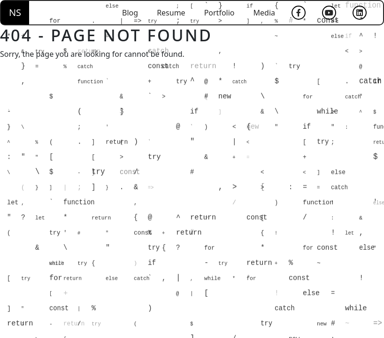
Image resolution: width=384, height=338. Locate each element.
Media (264, 13)
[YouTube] (329, 13)
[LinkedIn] (360, 13)
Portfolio (219, 13)
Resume (171, 13)
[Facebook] (299, 13)
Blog (130, 13)
